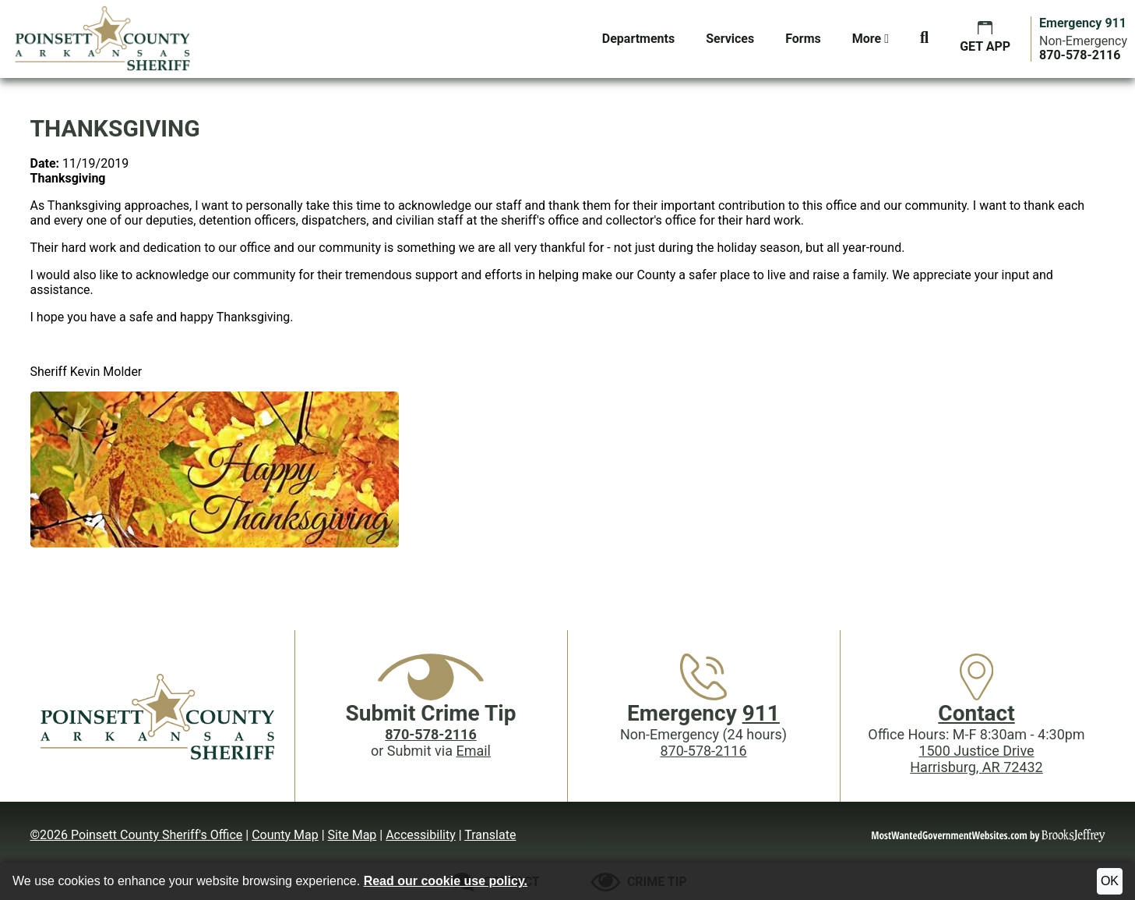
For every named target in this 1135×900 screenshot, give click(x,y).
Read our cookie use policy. (445, 881)
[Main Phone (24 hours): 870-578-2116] (1079, 55)
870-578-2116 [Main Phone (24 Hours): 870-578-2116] (703, 750)
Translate (490, 834)
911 (761, 713)
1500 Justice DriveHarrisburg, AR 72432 (976, 758)
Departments (638, 38)
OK (1110, 881)
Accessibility (421, 834)
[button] (924, 39)
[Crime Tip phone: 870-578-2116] (430, 734)
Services (730, 38)
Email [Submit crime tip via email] (473, 750)
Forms (803, 38)
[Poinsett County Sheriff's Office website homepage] (159, 716)
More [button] (870, 38)
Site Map (352, 834)
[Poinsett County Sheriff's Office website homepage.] (103, 39)
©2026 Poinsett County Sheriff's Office (136, 834)
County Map (285, 834)
